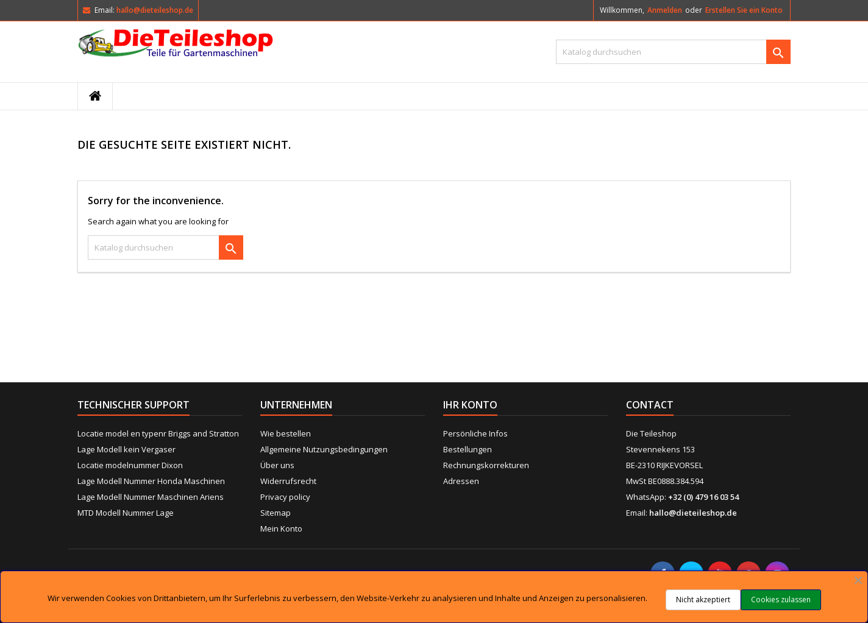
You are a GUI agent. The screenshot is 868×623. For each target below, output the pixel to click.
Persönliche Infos (475, 433)
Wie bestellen (285, 433)
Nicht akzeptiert (703, 599)
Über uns (277, 465)
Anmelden (664, 10)
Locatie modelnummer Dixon (130, 465)
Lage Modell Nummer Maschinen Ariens (150, 496)
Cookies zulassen (781, 599)
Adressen (461, 480)
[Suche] (673, 52)
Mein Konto (281, 528)
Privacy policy (285, 496)
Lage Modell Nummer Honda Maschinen (151, 480)
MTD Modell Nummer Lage (125, 512)
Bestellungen (467, 449)
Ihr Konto (470, 404)
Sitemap (275, 512)
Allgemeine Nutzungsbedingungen (324, 449)
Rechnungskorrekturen (486, 465)
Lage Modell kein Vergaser (126, 449)
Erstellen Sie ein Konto (744, 10)
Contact (650, 404)
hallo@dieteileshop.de (154, 10)
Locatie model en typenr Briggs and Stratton (158, 433)
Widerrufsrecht (288, 480)
